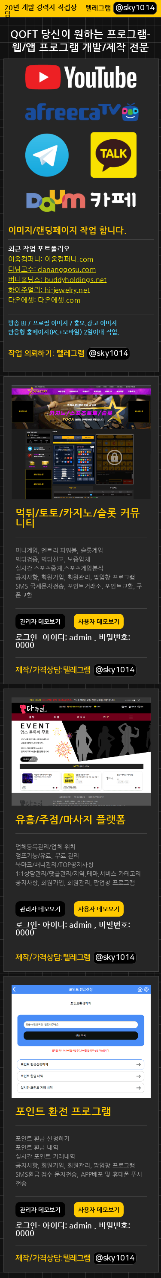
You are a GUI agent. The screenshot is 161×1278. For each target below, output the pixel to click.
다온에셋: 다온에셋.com (44, 300)
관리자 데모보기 (40, 621)
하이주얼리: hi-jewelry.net (49, 290)
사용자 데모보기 (98, 621)
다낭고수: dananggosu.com (52, 269)
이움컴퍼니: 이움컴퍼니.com (51, 259)
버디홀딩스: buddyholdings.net (57, 280)
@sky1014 (135, 8)
